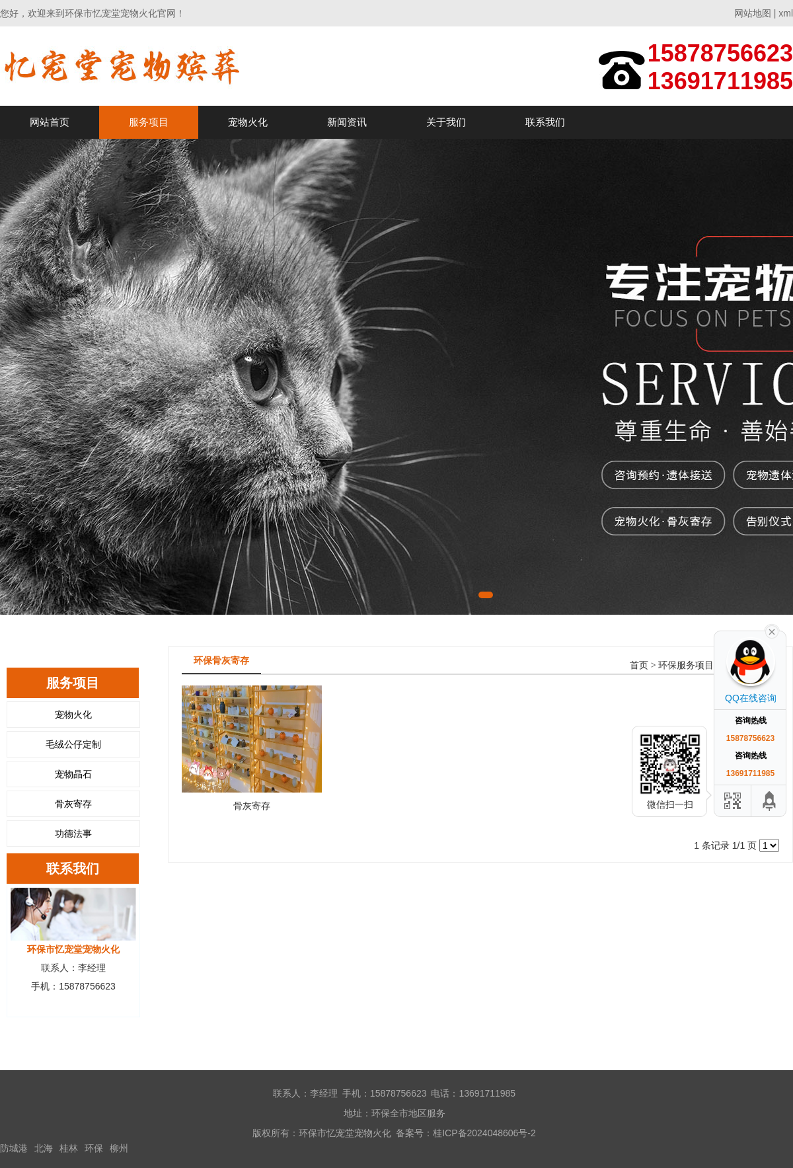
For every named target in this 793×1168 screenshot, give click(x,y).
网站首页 (49, 122)
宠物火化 (248, 122)
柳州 (119, 1148)
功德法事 (73, 833)
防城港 (14, 1148)
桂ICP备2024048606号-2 (484, 1133)
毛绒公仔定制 (73, 744)
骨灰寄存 (73, 803)
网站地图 (752, 13)
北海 (43, 1148)
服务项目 (149, 122)
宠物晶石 (73, 774)
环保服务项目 (686, 665)
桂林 (68, 1148)
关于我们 (446, 122)
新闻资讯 (347, 122)
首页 (639, 665)
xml (785, 13)
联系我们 (545, 122)
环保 (94, 1148)
